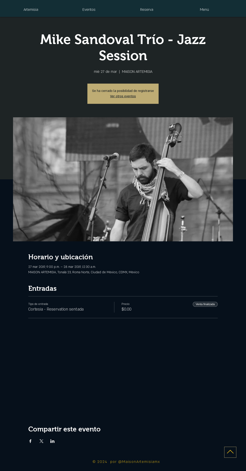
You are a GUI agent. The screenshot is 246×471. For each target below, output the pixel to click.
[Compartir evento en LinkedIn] (52, 441)
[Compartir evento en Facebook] (30, 441)
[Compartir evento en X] (41, 441)
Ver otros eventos (123, 96)
